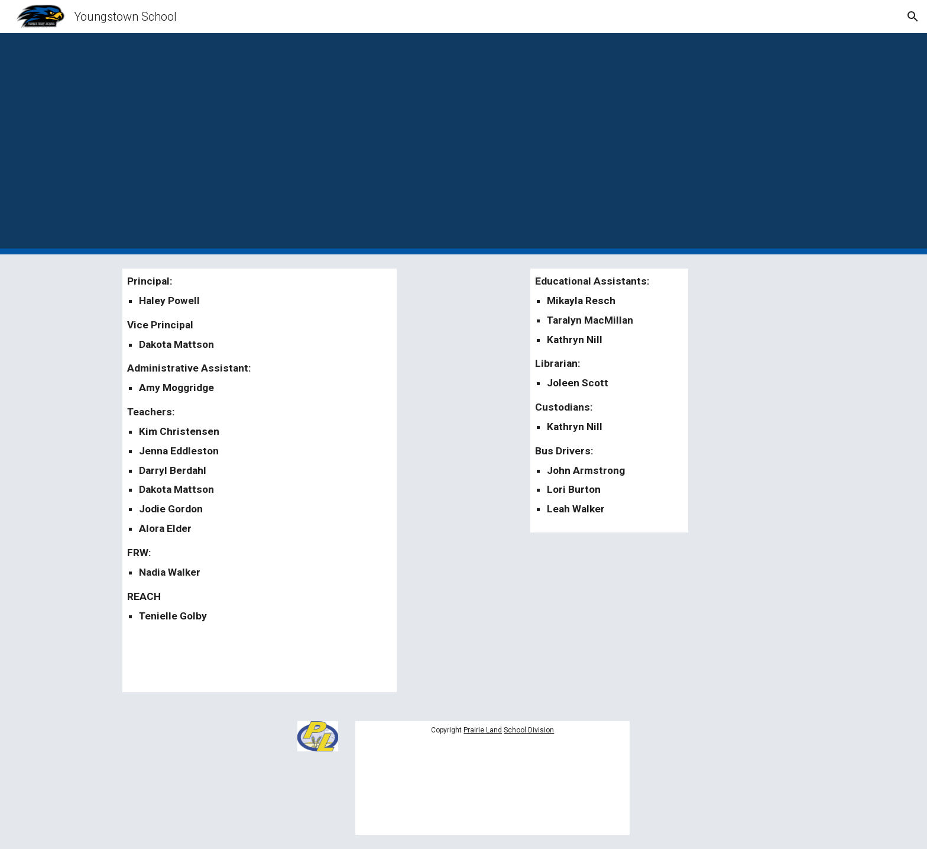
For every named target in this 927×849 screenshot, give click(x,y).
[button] (913, 16)
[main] (259, 480)
